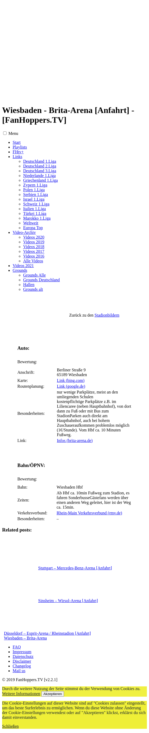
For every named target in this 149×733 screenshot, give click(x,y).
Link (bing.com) (71, 380)
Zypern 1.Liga (35, 185)
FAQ (17, 647)
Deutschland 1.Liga (39, 161)
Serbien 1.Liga (35, 194)
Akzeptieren (52, 694)
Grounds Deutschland (41, 280)
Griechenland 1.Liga (40, 180)
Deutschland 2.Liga (39, 166)
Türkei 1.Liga (34, 213)
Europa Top (33, 227)
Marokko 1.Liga (37, 218)
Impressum (22, 652)
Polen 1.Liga (34, 190)
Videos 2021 (23, 265)
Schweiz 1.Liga (36, 204)
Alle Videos (33, 261)
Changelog (22, 666)
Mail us (19, 670)
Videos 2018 (33, 246)
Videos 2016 (33, 256)
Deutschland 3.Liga (39, 171)
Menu (13, 133)
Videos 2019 (33, 242)
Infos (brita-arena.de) (75, 440)
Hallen (28, 284)
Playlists (20, 147)
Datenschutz (23, 656)
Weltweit (30, 223)
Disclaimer (22, 661)
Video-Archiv (24, 232)
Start (17, 142)
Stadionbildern (107, 315)
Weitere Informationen (21, 693)
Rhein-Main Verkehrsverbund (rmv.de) (89, 513)
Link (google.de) (71, 386)
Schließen (10, 726)
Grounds (20, 270)
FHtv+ (18, 152)
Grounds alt (33, 289)
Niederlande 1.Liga (39, 175)
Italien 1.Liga (34, 208)
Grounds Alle (34, 275)
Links (17, 156)
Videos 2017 (33, 251)
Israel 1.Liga (33, 199)
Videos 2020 (33, 237)
